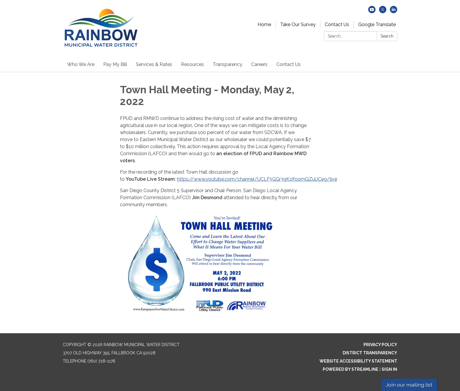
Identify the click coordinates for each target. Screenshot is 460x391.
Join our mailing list (409, 385)
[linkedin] (393, 11)
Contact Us (337, 24)
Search (386, 36)
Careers (259, 64)
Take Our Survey (298, 24)
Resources (192, 64)
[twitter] (382, 11)
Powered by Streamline (350, 369)
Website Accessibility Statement (358, 361)
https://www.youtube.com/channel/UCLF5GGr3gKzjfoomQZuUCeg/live (257, 179)
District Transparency (370, 353)
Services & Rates (154, 64)
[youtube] (372, 11)
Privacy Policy (380, 344)
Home (264, 24)
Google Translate (377, 24)
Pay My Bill (115, 64)
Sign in (389, 369)
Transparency (227, 64)
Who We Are (80, 64)
